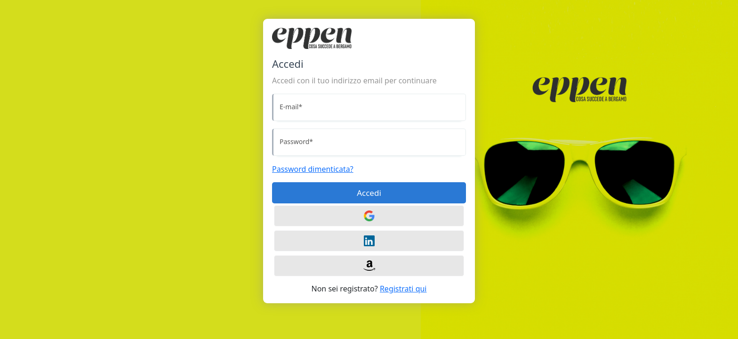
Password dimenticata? (312, 169)
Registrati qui (403, 288)
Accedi (369, 192)
